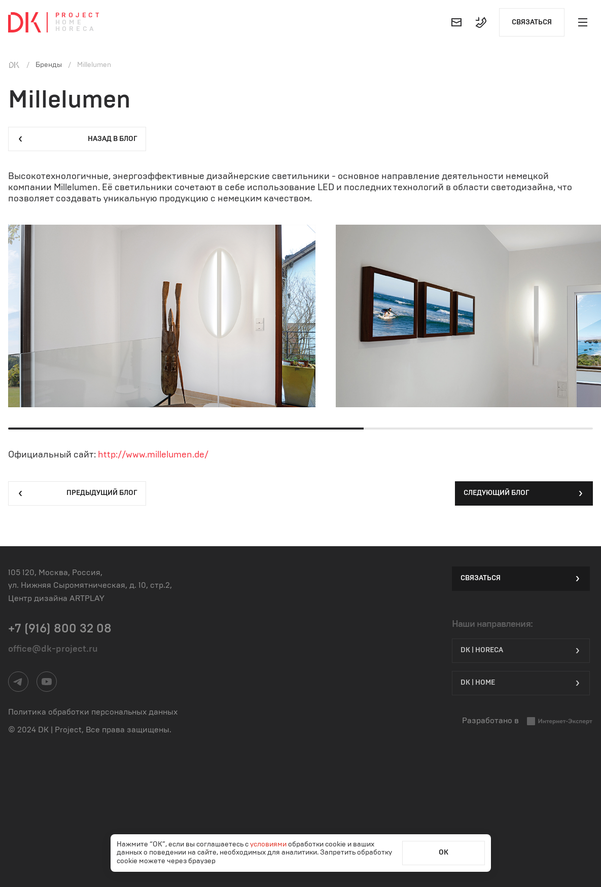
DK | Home (521, 683)
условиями (269, 844)
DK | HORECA (521, 651)
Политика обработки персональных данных (93, 712)
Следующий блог (524, 493)
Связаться (532, 22)
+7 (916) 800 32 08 (60, 629)
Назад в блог (77, 139)
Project (78, 15)
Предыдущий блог (77, 493)
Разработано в (527, 721)
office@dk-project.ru (53, 649)
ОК (443, 852)
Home (69, 22)
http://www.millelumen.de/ (153, 454)
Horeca (75, 29)
